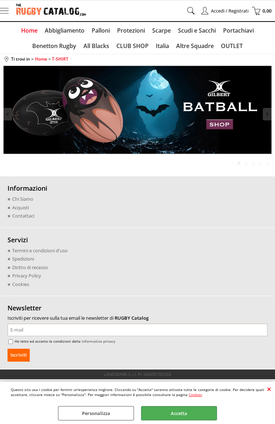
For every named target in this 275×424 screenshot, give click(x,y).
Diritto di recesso (30, 267)
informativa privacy (98, 341)
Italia (162, 46)
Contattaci (23, 216)
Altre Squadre (195, 46)
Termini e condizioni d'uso (40, 250)
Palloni (101, 30)
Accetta (179, 413)
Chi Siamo (22, 199)
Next (266, 114)
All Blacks (96, 46)
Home (29, 30)
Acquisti (20, 207)
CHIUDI (269, 388)
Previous (8, 114)
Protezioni (131, 30)
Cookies (195, 394)
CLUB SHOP (132, 46)
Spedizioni (23, 259)
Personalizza (96, 413)
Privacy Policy (26, 276)
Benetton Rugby (54, 46)
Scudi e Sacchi (197, 30)
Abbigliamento (65, 30)
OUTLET (232, 46)
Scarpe (161, 30)
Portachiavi (238, 30)
